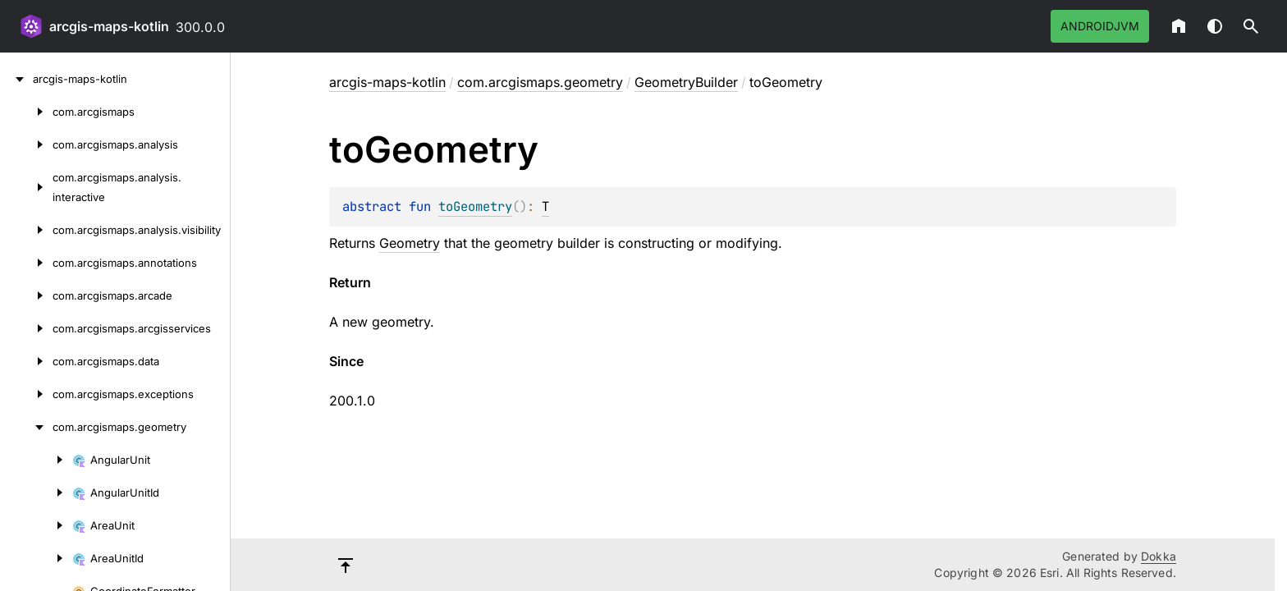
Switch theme (1214, 26)
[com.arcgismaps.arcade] (26, 295)
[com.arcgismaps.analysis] (26, 144)
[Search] (1250, 26)
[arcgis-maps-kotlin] (16, 78)
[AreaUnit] (36, 525)
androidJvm (1099, 26)
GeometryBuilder (686, 82)
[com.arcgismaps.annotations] (26, 262)
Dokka (1158, 556)
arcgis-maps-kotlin (109, 26)
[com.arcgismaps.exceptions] (26, 394)
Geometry (409, 243)
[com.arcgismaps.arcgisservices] (26, 328)
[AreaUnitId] (36, 558)
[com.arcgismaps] (26, 111)
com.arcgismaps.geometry (540, 82)
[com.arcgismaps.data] (26, 361)
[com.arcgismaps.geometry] (26, 426)
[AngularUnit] (36, 459)
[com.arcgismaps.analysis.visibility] (26, 229)
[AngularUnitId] (36, 492)
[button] (1250, 26)
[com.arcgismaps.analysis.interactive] (26, 187)
